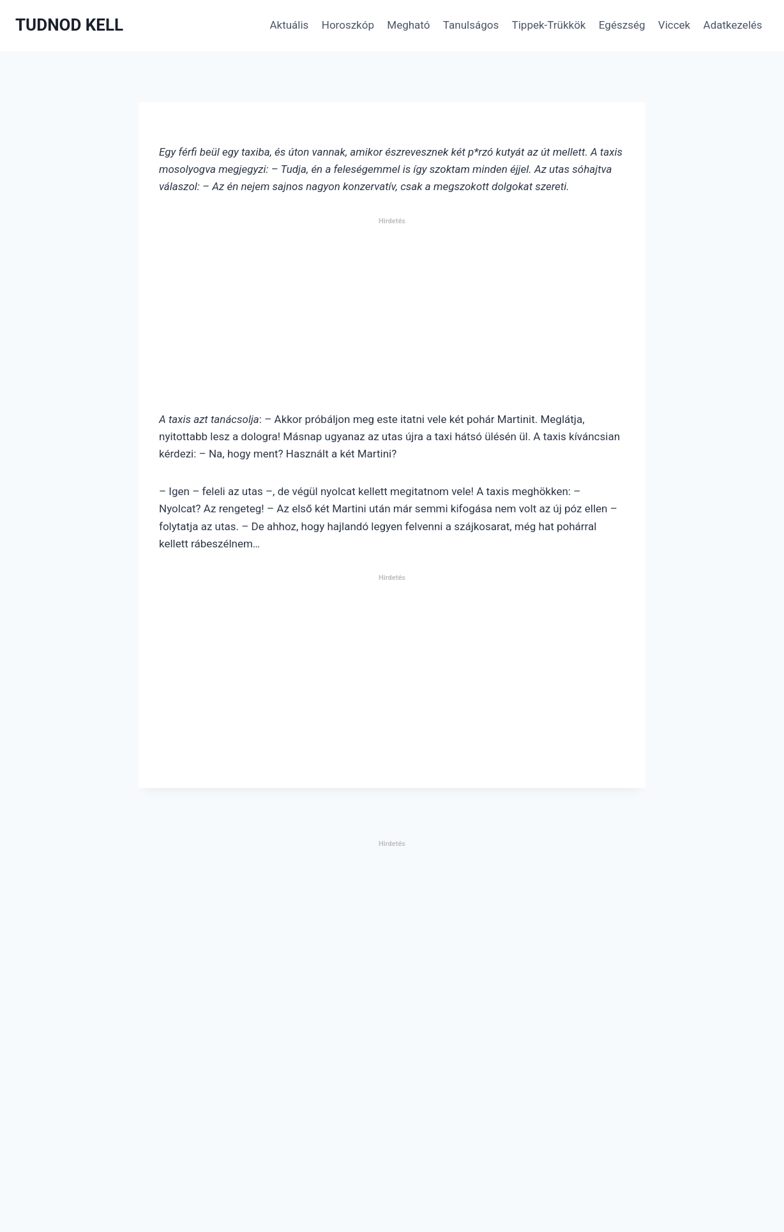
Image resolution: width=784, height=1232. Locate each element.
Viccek (674, 25)
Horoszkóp (348, 25)
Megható (408, 25)
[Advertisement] (392, 319)
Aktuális (288, 25)
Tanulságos (471, 25)
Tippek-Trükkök (549, 25)
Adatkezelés (733, 25)
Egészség (622, 25)
